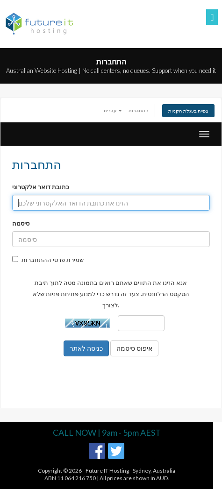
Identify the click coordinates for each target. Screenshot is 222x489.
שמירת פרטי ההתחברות (48, 259)
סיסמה (20, 223)
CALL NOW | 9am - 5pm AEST (107, 432)
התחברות (139, 110)
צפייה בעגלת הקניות (188, 110)
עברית (113, 110)
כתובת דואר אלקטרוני (40, 187)
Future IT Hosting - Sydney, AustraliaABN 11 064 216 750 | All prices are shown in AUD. (110, 474)
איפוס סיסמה (134, 348)
